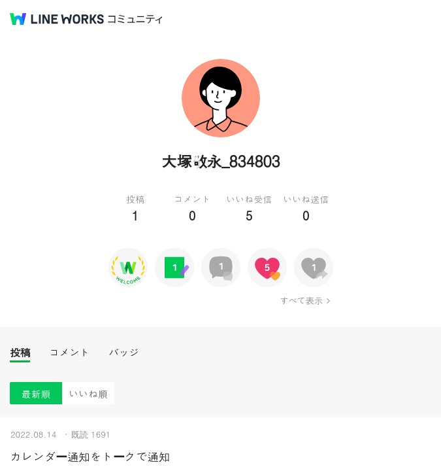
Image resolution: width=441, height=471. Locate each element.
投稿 (20, 352)
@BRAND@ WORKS (57, 19)
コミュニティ (135, 19)
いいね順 (88, 393)
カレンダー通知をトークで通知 (90, 456)
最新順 (36, 393)
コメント (69, 352)
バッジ (123, 352)
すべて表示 (301, 300)
